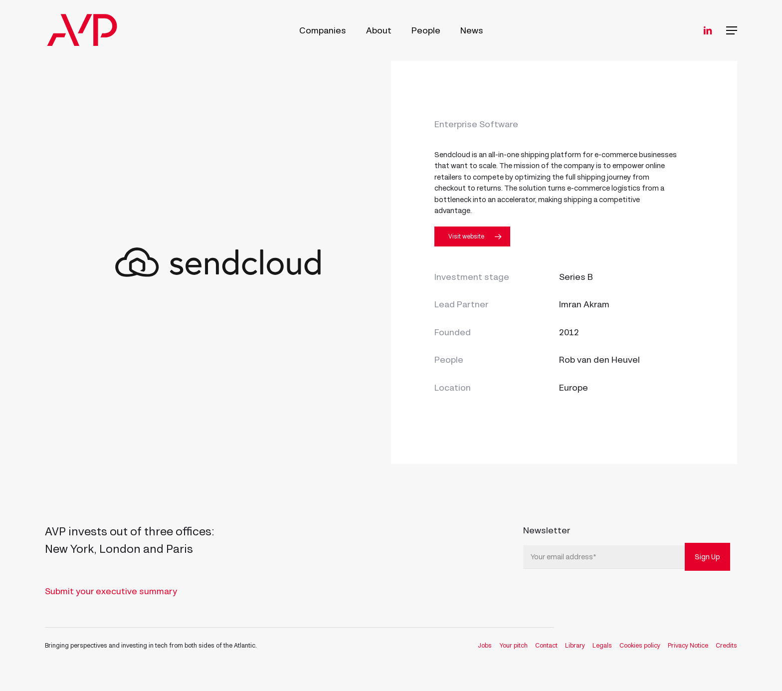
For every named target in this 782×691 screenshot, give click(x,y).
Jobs (485, 645)
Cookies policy (639, 645)
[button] (731, 30)
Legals (602, 645)
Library (575, 645)
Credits (726, 645)
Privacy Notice (688, 645)
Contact (546, 645)
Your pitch (513, 645)
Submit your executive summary (111, 591)
